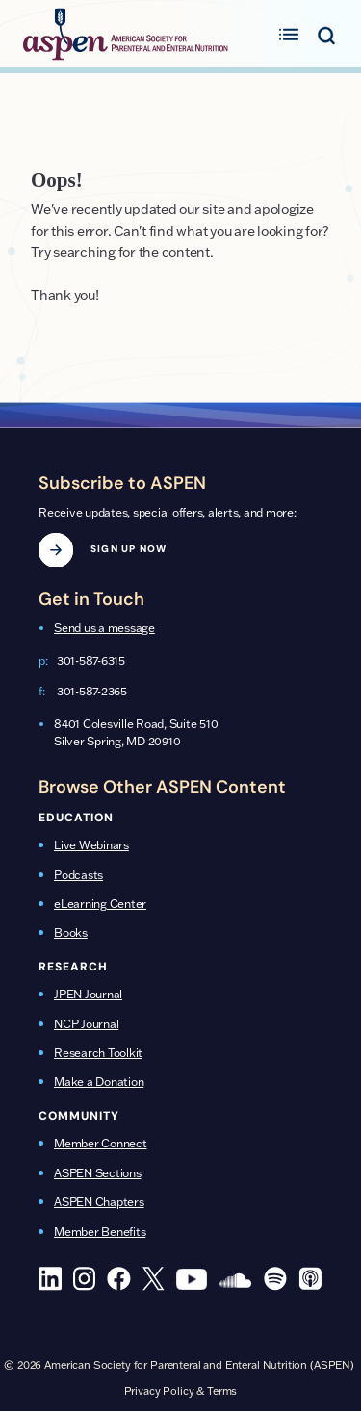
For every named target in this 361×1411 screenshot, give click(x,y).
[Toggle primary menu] (288, 33)
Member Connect (100, 1143)
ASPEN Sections (98, 1173)
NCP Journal (86, 1024)
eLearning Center (100, 903)
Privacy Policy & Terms (181, 1391)
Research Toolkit (98, 1053)
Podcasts (78, 875)
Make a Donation (98, 1081)
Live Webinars (91, 845)
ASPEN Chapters (99, 1202)
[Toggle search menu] (326, 33)
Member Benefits (99, 1231)
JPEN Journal (88, 994)
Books (71, 932)
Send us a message (104, 627)
